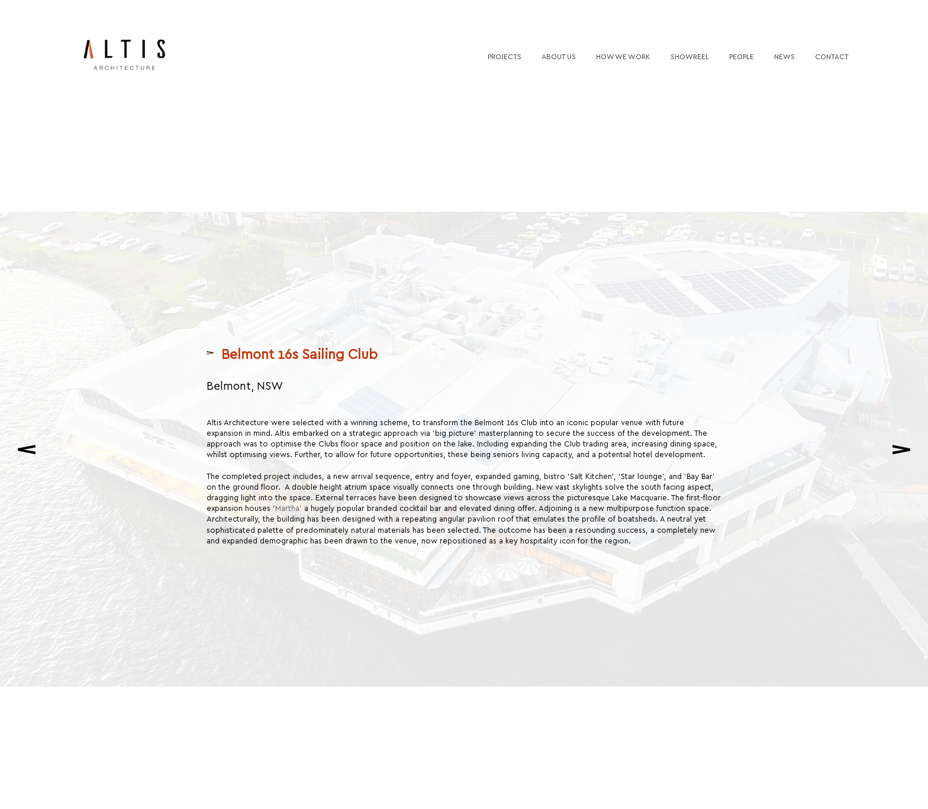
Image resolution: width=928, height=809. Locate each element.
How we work (623, 56)
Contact (832, 56)
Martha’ (289, 501)
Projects (504, 56)
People (741, 56)
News (784, 56)
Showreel (690, 56)
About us (559, 56)
